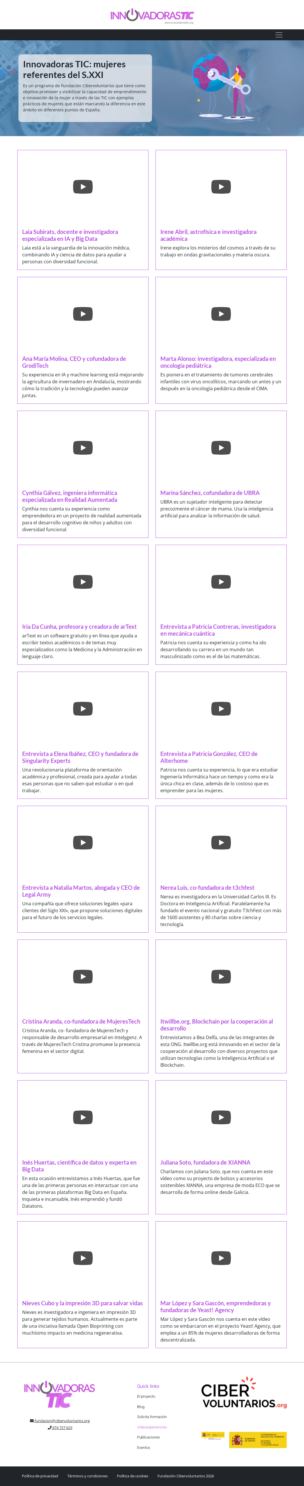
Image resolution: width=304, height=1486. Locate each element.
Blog (140, 1407)
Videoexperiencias (152, 1427)
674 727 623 (60, 1427)
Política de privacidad (40, 1476)
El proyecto (146, 1396)
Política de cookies (132, 1476)
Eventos (143, 1447)
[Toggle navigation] (279, 34)
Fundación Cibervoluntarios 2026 (185, 1476)
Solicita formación (152, 1417)
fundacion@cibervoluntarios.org (60, 1420)
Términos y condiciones (87, 1476)
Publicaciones (148, 1437)
